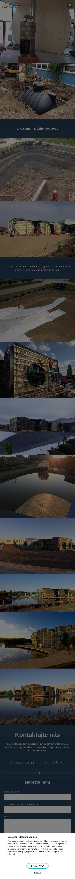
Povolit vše (37, 866)
